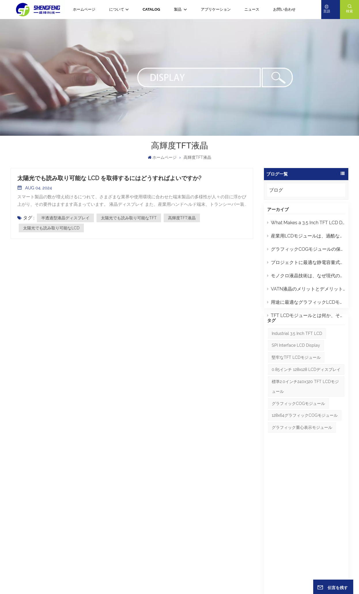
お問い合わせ (284, 9)
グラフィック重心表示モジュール (302, 448)
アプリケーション (216, 9)
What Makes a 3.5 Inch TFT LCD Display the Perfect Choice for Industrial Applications (306, 225)
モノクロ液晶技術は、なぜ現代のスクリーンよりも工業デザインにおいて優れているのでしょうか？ (306, 278)
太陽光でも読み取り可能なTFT (129, 218)
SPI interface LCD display (296, 365)
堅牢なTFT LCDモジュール (296, 378)
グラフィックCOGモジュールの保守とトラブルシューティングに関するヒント (306, 252)
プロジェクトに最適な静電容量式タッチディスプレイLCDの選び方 (306, 265)
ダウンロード (135, 542)
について (116, 9)
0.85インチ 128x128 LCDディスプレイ (306, 389)
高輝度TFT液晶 (182, 218)
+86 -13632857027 (67, 506)
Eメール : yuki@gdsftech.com (38, 555)
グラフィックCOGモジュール (298, 423)
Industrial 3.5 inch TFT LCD (297, 353)
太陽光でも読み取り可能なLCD (51, 228)
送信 (335, 529)
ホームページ (84, 9)
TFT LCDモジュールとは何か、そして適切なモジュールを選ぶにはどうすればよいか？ (306, 318)
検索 (349, 11)
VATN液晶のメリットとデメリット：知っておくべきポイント (306, 292)
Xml (205, 578)
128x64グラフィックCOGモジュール (305, 435)
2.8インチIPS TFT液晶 (205, 522)
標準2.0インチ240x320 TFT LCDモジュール (305, 406)
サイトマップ (177, 578)
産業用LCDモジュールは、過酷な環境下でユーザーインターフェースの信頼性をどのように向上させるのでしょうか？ (306, 239)
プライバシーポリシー (228, 578)
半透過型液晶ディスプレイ (65, 218)
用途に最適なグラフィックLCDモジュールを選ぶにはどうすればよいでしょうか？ (306, 305)
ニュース (251, 9)
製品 (178, 9)
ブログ (276, 190)
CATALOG (151, 9)
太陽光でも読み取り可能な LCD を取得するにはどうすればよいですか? (109, 178)
